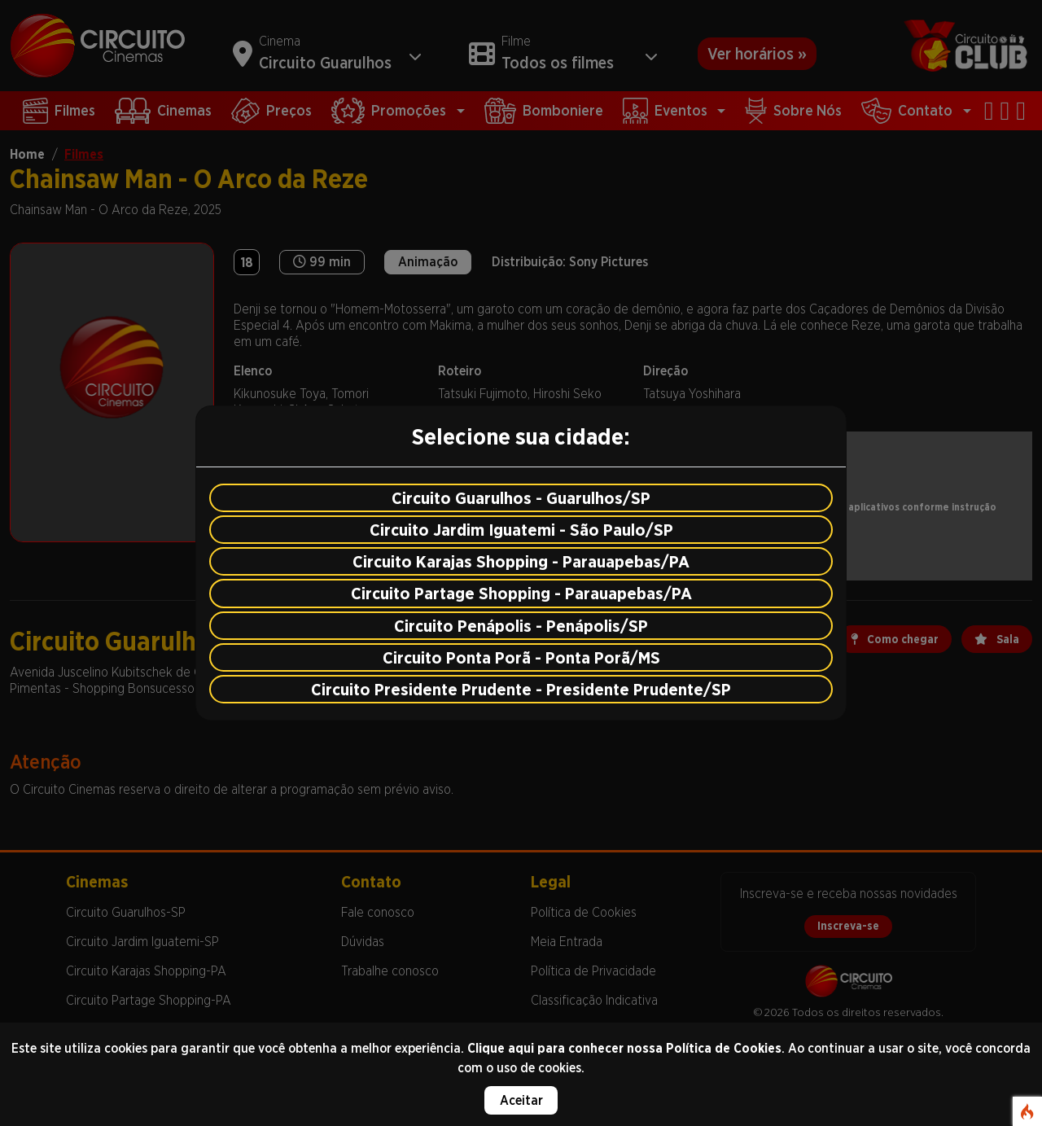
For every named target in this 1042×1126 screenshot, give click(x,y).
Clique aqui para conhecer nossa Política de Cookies (624, 1048)
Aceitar (521, 1100)
